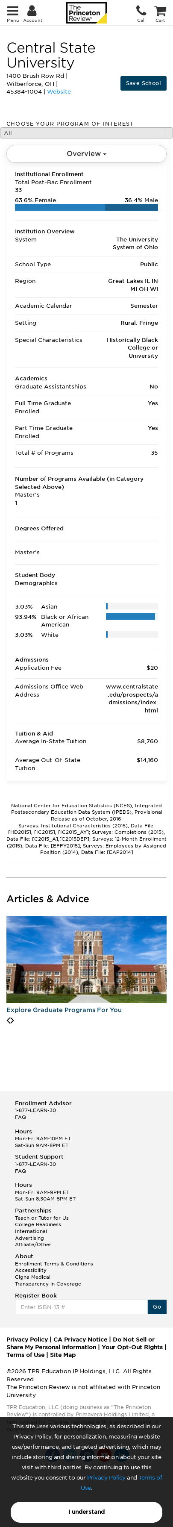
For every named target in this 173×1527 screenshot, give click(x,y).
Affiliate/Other (33, 1244)
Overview (86, 154)
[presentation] (8, 1021)
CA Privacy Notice (80, 1339)
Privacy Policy (106, 1477)
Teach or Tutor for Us (42, 1218)
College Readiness (38, 1224)
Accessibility (31, 1270)
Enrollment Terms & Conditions (54, 1264)
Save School (143, 83)
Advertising (29, 1238)
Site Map (63, 1355)
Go (157, 1306)
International (31, 1231)
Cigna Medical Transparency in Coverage (48, 1280)
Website (59, 91)
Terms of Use (25, 1355)
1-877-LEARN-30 (35, 1110)
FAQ (20, 1117)
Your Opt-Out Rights (132, 1347)
